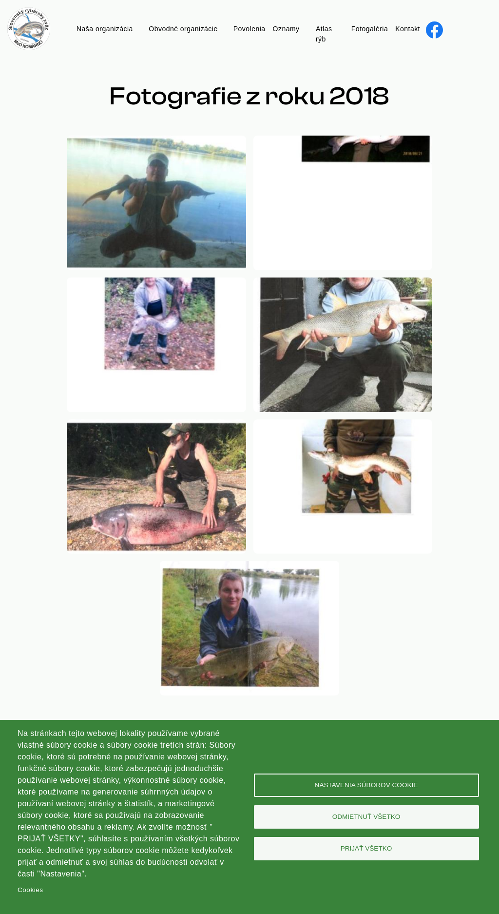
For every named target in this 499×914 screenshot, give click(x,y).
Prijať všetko (366, 848)
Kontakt (407, 29)
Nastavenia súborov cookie (366, 785)
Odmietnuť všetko (366, 816)
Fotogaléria (369, 29)
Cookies (30, 890)
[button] (156, 141)
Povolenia (249, 29)
